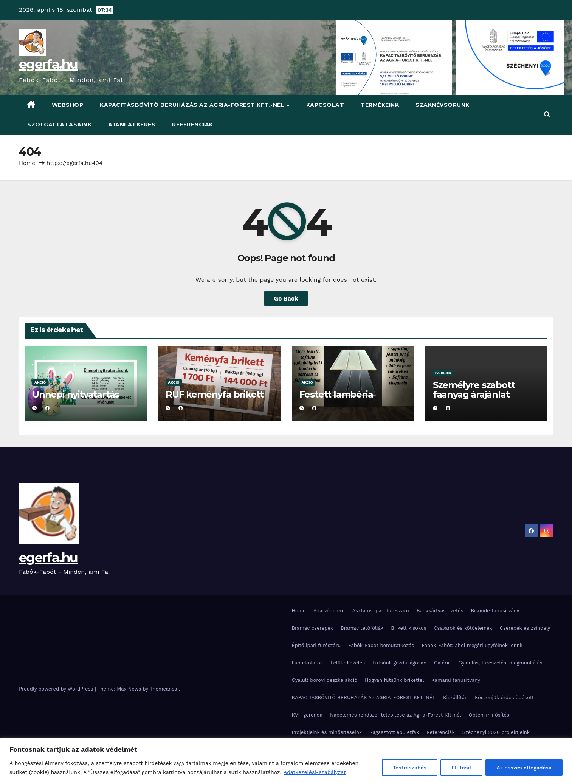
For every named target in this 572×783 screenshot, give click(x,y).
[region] (286, 760)
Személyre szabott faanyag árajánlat (474, 389)
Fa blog (443, 373)
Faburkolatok (307, 663)
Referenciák (192, 124)
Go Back (286, 298)
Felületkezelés (347, 663)
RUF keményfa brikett (215, 394)
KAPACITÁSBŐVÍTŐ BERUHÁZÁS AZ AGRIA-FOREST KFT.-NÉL (193, 105)
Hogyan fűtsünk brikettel (394, 680)
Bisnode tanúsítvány (495, 610)
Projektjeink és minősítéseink (327, 732)
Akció (40, 382)
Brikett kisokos (408, 628)
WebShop (68, 105)
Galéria (442, 663)
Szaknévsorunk (442, 105)
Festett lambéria (336, 394)
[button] (547, 114)
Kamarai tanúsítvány (455, 680)
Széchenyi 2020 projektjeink (496, 732)
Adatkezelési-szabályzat (315, 772)
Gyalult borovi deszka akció (325, 680)
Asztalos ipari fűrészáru (380, 610)
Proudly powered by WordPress (57, 689)
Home (27, 163)
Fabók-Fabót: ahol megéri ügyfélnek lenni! (472, 645)
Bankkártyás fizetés (440, 610)
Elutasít (461, 768)
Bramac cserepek (312, 628)
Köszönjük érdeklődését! (504, 697)
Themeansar (164, 689)
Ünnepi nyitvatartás (75, 394)
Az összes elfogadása (524, 768)
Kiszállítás (455, 697)
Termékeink (380, 105)
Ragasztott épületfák (394, 732)
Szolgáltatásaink (59, 124)
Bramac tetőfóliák (362, 628)
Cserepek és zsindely (525, 628)
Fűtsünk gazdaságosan (399, 663)
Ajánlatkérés (131, 124)
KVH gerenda (307, 715)
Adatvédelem (329, 610)
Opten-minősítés (489, 715)
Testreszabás (409, 768)
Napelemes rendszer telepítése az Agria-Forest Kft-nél (395, 715)
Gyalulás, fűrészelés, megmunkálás (500, 663)
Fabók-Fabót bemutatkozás (381, 645)
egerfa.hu (48, 64)
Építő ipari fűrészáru (316, 645)
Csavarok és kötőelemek (463, 628)
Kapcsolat (325, 105)
